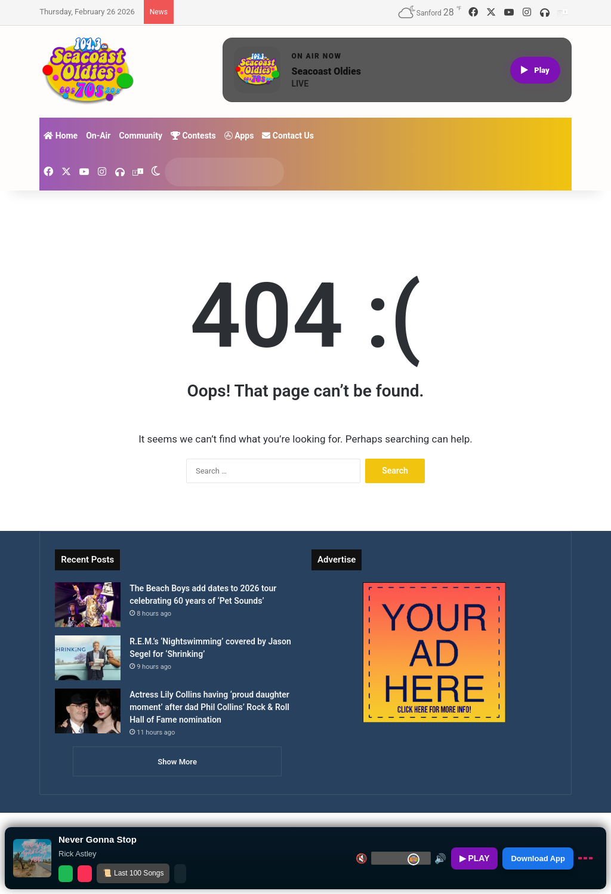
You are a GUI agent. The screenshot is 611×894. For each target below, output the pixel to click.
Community (140, 135)
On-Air (98, 135)
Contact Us (288, 135)
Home (61, 135)
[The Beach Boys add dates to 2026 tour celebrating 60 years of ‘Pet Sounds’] (88, 604)
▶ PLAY (474, 858)
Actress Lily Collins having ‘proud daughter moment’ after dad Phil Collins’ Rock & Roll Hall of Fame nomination (209, 707)
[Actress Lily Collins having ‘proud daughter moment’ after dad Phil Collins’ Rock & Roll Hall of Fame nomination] (88, 711)
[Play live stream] (535, 70)
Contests (193, 135)
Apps (239, 135)
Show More (177, 761)
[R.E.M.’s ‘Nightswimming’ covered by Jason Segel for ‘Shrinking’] (88, 657)
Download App (538, 858)
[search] (213, 172)
